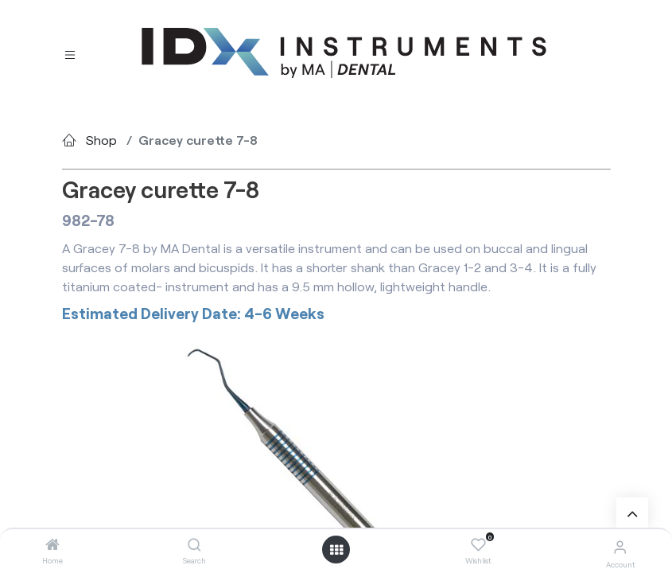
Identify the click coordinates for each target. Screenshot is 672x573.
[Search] (194, 544)
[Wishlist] (478, 545)
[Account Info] (619, 546)
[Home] (52, 544)
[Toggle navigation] (70, 53)
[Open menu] (336, 549)
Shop (101, 139)
